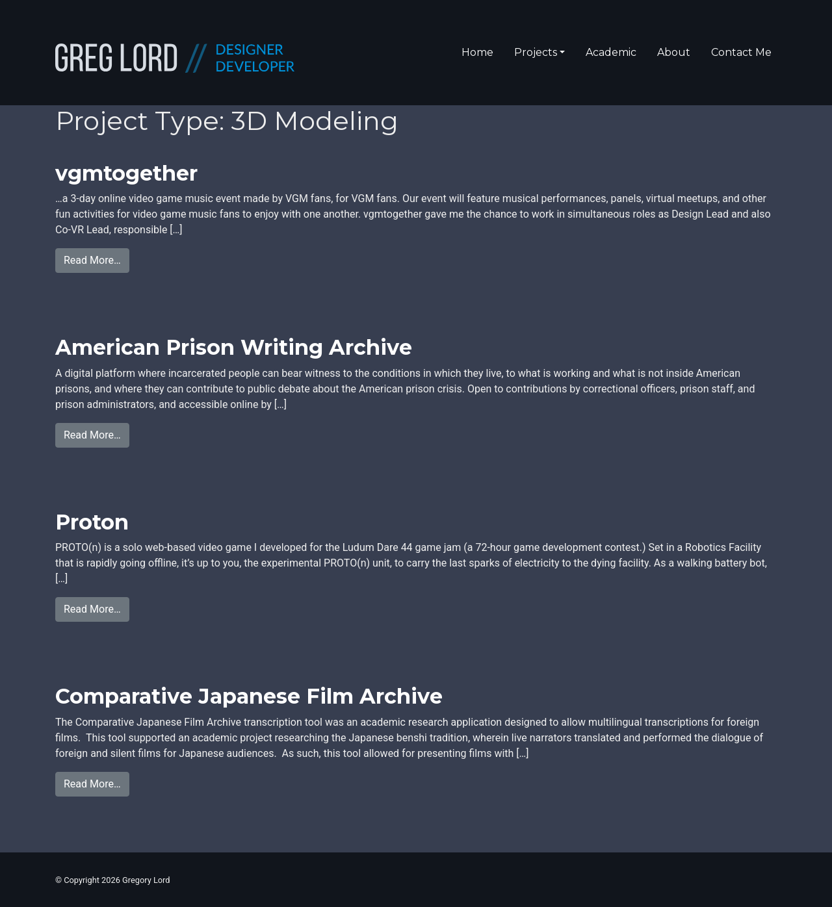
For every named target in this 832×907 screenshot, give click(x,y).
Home (477, 52)
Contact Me (741, 52)
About (673, 52)
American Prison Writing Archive (233, 347)
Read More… (96, 259)
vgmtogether (126, 173)
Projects (535, 52)
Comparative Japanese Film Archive (249, 696)
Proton (92, 522)
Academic (611, 52)
